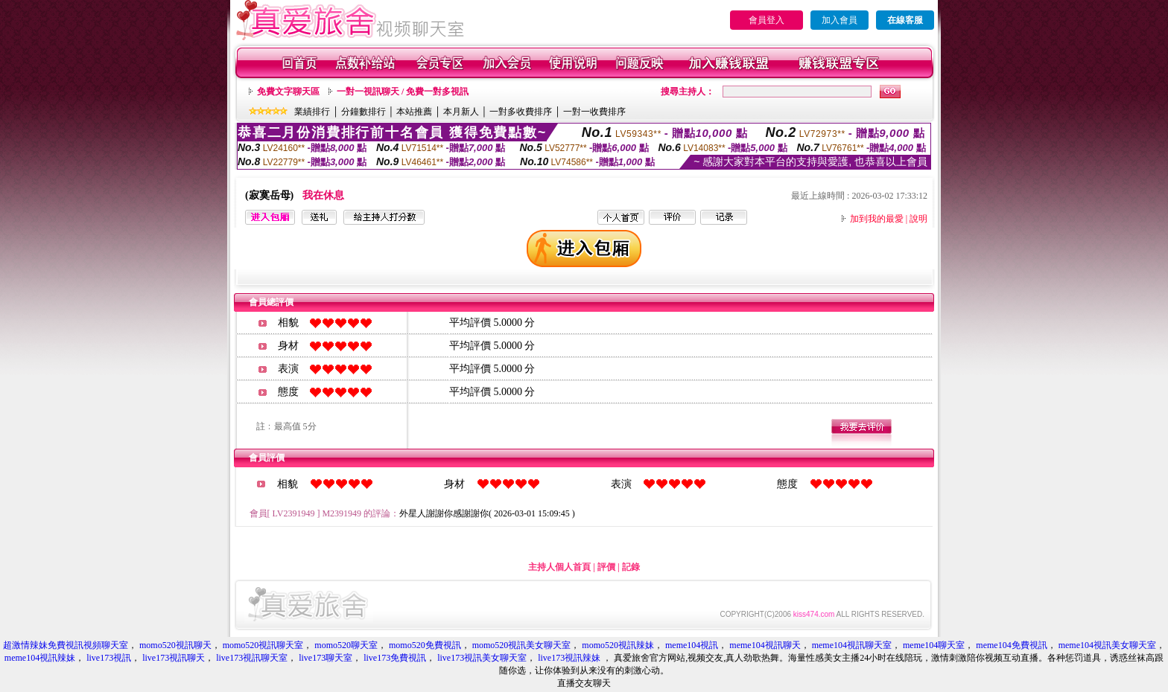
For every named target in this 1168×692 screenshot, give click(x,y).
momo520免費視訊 (425, 645)
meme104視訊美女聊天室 (1107, 645)
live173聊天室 (325, 658)
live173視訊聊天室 (252, 658)
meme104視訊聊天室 (852, 645)
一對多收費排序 (520, 111)
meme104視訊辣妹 (39, 658)
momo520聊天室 (346, 645)
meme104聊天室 (934, 645)
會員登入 (766, 20)
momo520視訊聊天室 (263, 645)
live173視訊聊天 (173, 658)
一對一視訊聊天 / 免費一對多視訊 (403, 91)
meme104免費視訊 (1011, 645)
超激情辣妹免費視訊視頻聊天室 (65, 645)
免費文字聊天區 (288, 91)
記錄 (631, 567)
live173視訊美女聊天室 (482, 658)
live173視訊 (108, 658)
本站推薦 (414, 111)
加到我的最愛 (877, 219)
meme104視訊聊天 (764, 645)
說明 (918, 219)
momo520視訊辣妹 (618, 645)
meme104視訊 (691, 645)
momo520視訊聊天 (175, 645)
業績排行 (312, 111)
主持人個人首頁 (559, 567)
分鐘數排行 (363, 111)
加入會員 (839, 20)
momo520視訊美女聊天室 (521, 645)
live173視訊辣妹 (570, 658)
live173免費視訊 (395, 658)
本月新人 (461, 111)
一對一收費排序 (594, 111)
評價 (606, 567)
